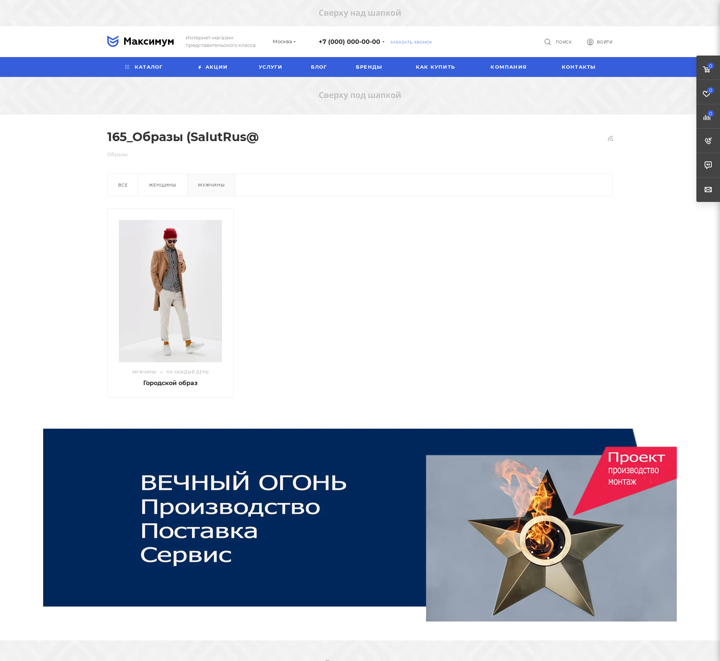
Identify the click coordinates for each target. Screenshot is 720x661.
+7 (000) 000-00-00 (349, 41)
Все (123, 185)
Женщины (163, 185)
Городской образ (170, 383)
